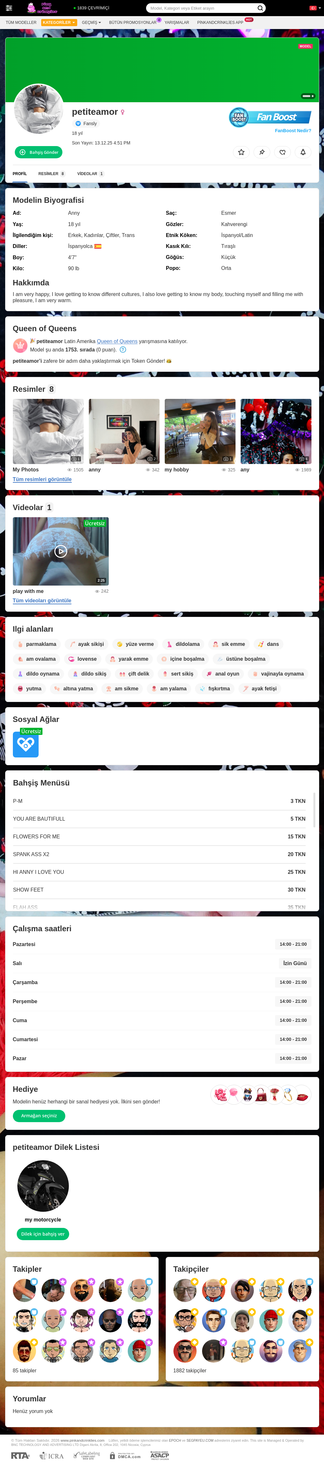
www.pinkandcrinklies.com (82, 1440)
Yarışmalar (177, 22)
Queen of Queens (117, 341)
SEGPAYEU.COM (200, 1440)
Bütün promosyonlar (134, 22)
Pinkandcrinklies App (221, 22)
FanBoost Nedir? (293, 130)
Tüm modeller (21, 22)
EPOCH (175, 1440)
